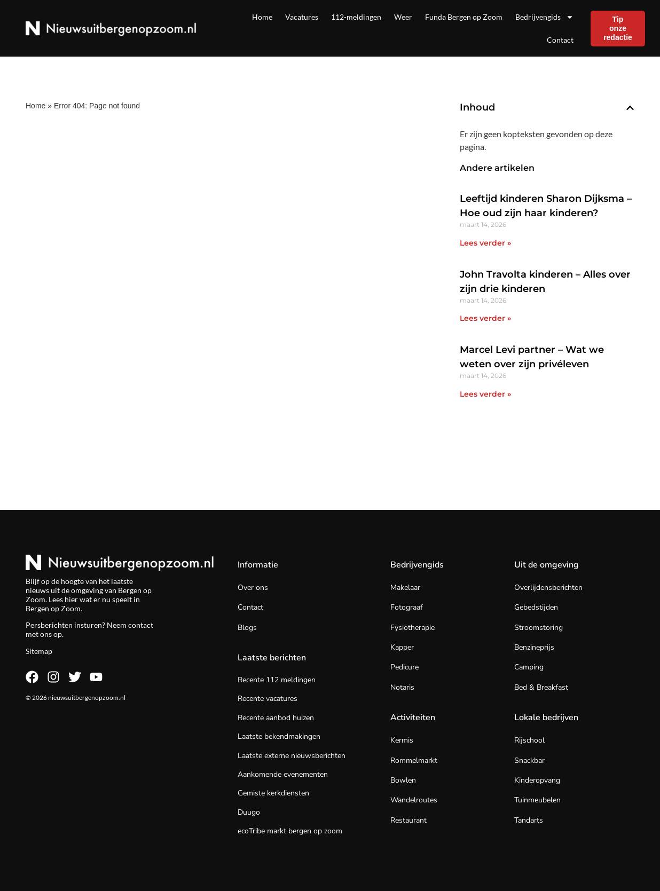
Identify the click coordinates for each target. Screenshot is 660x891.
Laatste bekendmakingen (279, 736)
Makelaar (405, 587)
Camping (529, 667)
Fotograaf (406, 607)
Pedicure (404, 667)
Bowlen (403, 780)
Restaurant (408, 820)
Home (262, 16)
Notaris (402, 687)
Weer (403, 16)
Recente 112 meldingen (277, 680)
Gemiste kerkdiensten (273, 793)
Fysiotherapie (412, 627)
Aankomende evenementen (283, 774)
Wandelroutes (413, 800)
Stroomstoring (538, 627)
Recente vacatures (267, 698)
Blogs (247, 627)
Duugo (249, 812)
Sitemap (39, 651)
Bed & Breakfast (541, 687)
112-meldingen (356, 16)
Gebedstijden (536, 607)
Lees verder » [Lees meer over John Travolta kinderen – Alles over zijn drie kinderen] (485, 318)
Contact (560, 39)
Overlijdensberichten (548, 587)
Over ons (253, 587)
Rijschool (529, 740)
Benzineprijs (534, 647)
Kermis (401, 740)
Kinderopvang (537, 780)
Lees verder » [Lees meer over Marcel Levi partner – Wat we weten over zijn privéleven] (485, 394)
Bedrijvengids (544, 17)
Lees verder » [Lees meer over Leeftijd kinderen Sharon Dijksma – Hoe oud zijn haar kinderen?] (485, 243)
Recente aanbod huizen (276, 718)
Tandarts (528, 820)
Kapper (402, 647)
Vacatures (301, 16)
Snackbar (529, 760)
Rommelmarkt (413, 760)
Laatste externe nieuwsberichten (291, 756)
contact (140, 624)
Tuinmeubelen (537, 800)
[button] (630, 108)
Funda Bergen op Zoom (463, 16)
